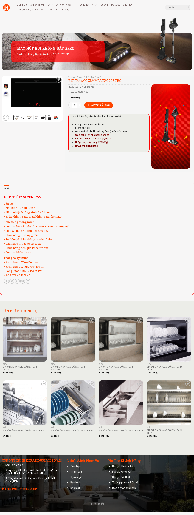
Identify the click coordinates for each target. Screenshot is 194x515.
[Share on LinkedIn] (28, 281)
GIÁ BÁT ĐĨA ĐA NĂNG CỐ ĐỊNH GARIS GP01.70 (121, 430)
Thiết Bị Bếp (90, 77)
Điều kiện (75, 466)
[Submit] (187, 7)
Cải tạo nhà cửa (65, 5)
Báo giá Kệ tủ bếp (122, 471)
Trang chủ (71, 77)
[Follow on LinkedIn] (102, 504)
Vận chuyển (76, 477)
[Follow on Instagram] (95, 504)
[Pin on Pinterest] (22, 281)
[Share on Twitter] (11, 281)
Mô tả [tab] (6, 188)
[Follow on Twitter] (99, 504)
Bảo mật (75, 488)
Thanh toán (76, 471)
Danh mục (80, 77)
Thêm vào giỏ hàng (98, 105)
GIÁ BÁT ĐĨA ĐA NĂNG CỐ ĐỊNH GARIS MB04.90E (117, 368)
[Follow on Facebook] (91, 504)
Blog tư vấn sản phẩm (124, 488)
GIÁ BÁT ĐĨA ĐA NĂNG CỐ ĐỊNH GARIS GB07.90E (165, 431)
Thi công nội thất (87, 5)
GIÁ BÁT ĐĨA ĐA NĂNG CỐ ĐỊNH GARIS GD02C (24, 430)
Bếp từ (98, 77)
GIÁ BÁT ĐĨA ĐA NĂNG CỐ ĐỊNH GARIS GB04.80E (21, 368)
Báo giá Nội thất (121, 477)
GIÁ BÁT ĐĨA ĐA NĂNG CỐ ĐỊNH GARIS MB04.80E (69, 368)
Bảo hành (75, 482)
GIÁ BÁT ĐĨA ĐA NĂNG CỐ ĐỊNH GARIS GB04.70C (165, 368)
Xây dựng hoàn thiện (41, 5)
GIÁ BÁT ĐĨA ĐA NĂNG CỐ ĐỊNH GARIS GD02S (72, 430)
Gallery (54, 10)
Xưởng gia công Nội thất (125, 482)
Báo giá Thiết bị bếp (123, 466)
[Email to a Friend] (17, 281)
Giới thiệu (22, 5)
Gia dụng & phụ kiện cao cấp (32, 10)
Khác (86, 92)
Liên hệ (65, 10)
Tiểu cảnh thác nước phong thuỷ (116, 5)
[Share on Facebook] (6, 281)
